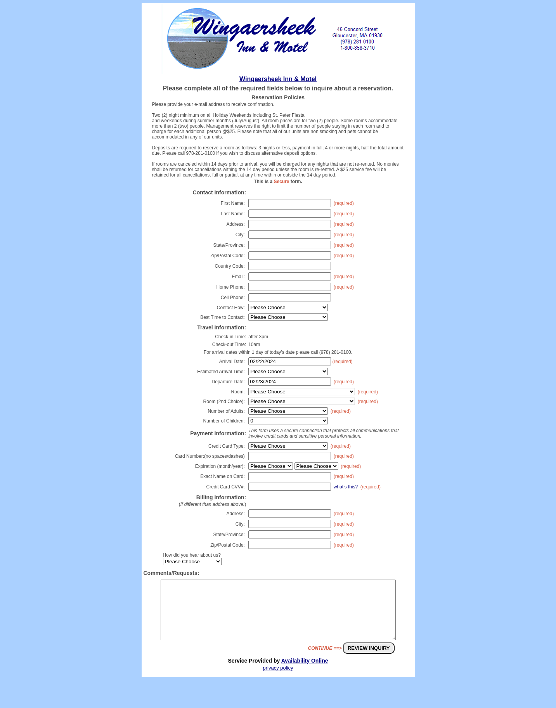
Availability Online (304, 672)
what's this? (346, 487)
